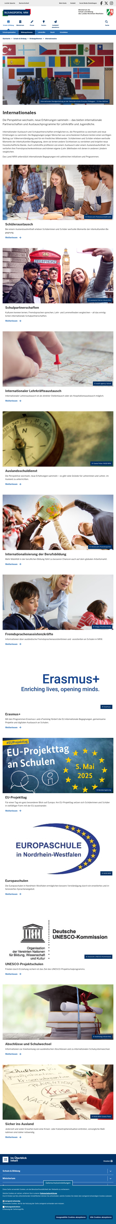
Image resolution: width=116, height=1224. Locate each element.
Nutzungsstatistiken (12, 1207)
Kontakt (72, 3)
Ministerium (9, 1178)
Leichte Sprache (10, 3)
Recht (52, 32)
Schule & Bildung (11, 1171)
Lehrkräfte (41, 32)
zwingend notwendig (12, 1201)
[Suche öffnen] (107, 24)
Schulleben (64, 32)
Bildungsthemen (27, 32)
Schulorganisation (9, 32)
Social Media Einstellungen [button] (88, 3)
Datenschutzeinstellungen (58, 1183)
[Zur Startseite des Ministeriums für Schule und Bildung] (17, 12)
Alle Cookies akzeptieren (101, 1217)
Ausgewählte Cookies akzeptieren (71, 1217)
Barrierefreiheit (24, 3)
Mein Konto (62, 3)
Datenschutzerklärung (48, 1193)
